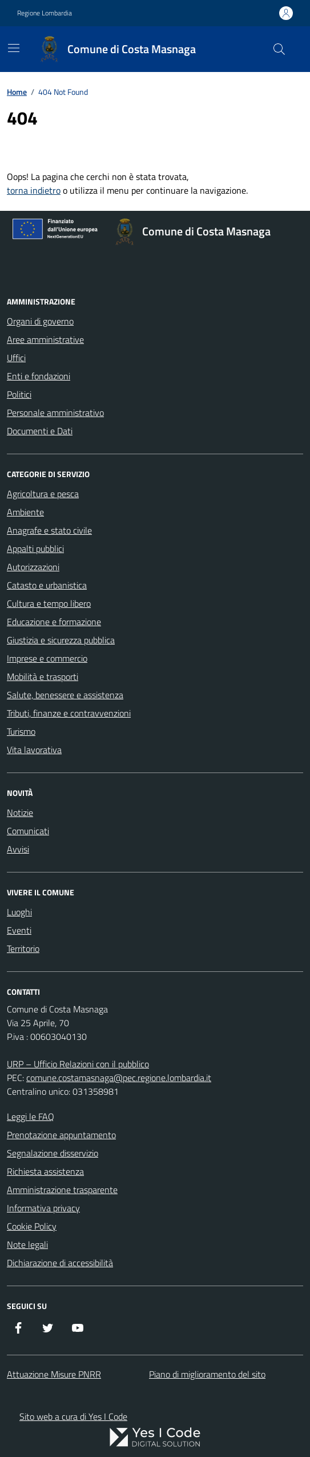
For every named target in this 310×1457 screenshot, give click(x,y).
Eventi (19, 930)
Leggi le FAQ (30, 1116)
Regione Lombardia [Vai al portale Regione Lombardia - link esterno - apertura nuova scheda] (44, 13)
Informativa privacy (43, 1208)
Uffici (16, 358)
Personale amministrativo (55, 412)
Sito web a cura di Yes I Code (73, 1416)
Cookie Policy (32, 1226)
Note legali (27, 1244)
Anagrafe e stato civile (49, 530)
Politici (19, 394)
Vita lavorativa (34, 749)
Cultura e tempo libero (49, 603)
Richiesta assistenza (45, 1171)
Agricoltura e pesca (43, 494)
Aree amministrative (45, 339)
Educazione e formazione (54, 622)
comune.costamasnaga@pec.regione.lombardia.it (118, 1077)
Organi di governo (40, 321)
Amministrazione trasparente (62, 1189)
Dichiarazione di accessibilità (60, 1263)
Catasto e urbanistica (47, 585)
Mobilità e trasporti (42, 676)
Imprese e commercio (47, 658)
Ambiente (25, 512)
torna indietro (34, 190)
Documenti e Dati (40, 431)
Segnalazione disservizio (52, 1153)
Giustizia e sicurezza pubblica (61, 640)
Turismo (21, 731)
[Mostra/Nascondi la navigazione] (14, 48)
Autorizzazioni (33, 567)
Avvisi (18, 849)
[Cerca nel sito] (279, 49)
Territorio (23, 948)
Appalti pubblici (35, 548)
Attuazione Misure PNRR (54, 1374)
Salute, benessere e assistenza (65, 695)
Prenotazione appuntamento (61, 1135)
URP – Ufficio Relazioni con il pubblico (78, 1064)
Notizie (20, 812)
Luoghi (19, 912)
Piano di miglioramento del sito (207, 1374)
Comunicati (28, 831)
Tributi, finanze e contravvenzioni (69, 713)
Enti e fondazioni (38, 376)
